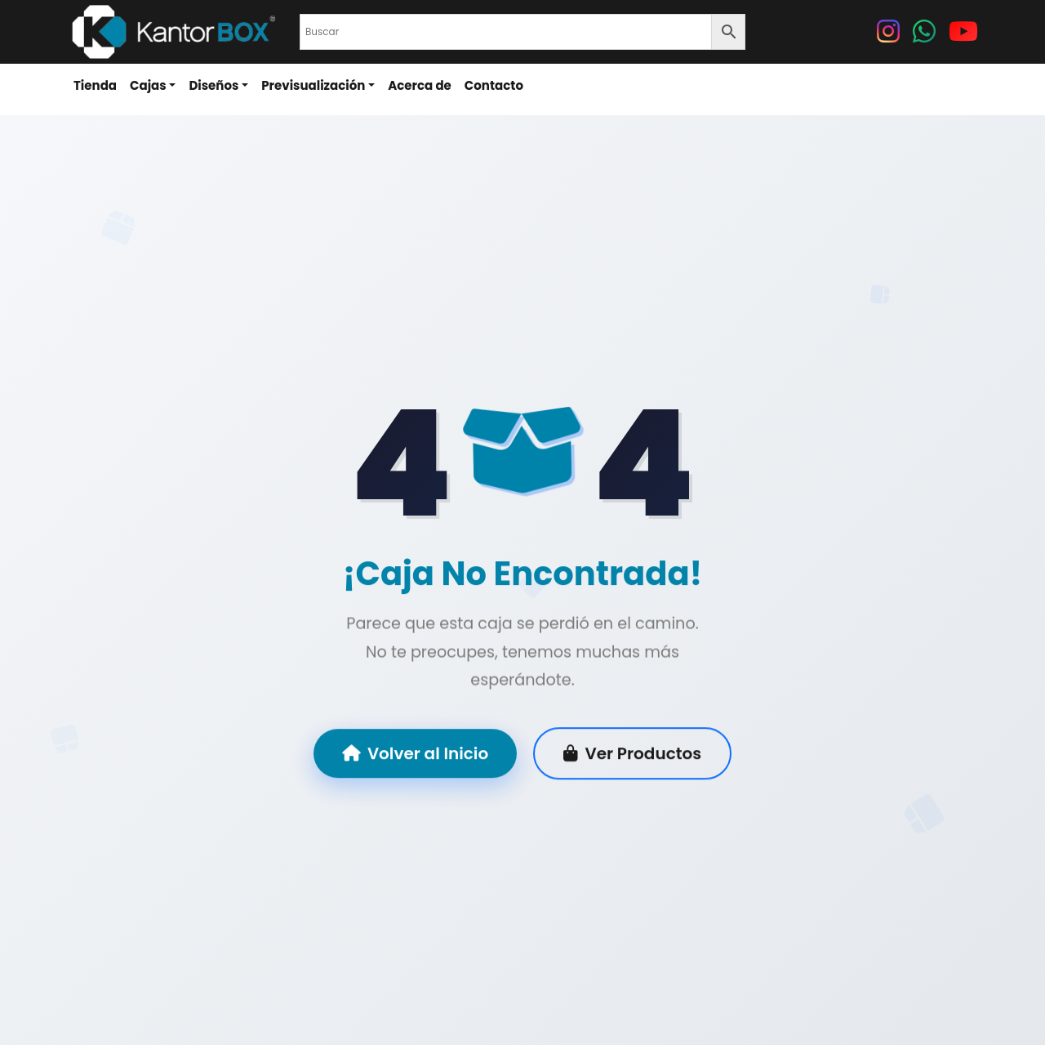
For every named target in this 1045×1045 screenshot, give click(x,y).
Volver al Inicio (415, 754)
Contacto (494, 85)
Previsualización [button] (313, 85)
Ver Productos (632, 754)
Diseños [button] (213, 85)
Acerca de (419, 85)
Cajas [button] (148, 85)
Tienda (95, 85)
